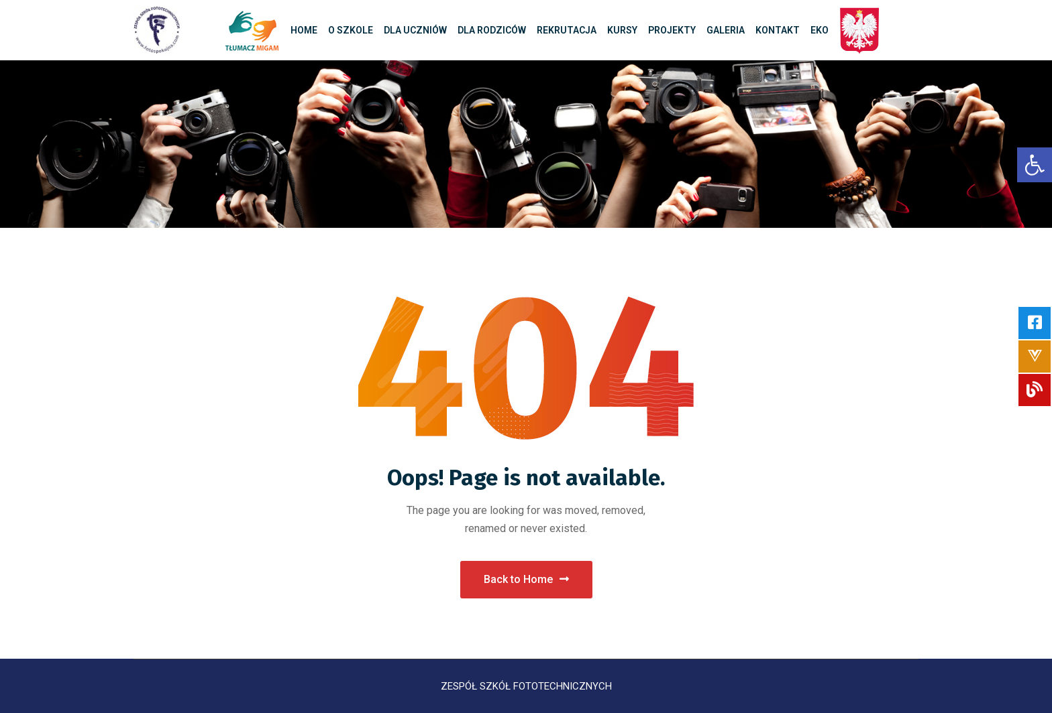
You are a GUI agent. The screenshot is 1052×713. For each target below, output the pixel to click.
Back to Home (526, 579)
